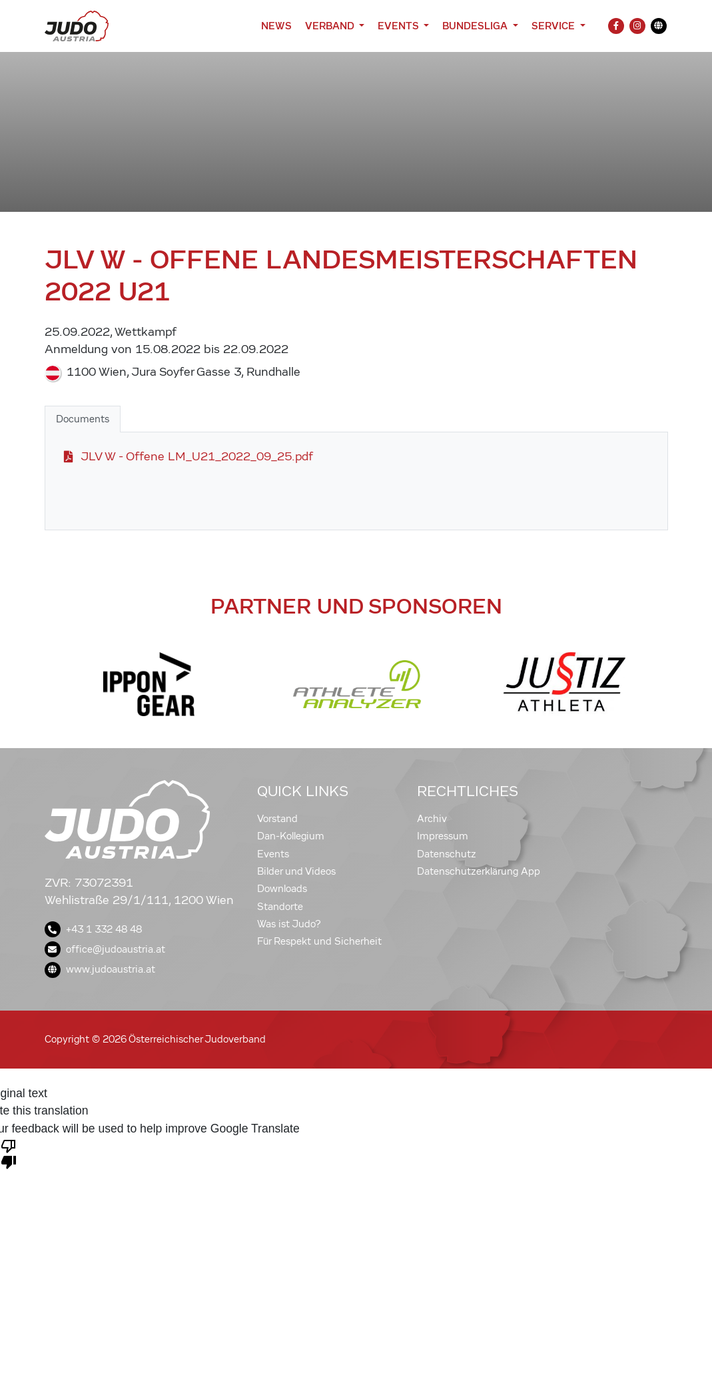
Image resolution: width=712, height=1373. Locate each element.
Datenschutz (446, 854)
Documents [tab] (82, 419)
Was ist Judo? (289, 924)
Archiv (432, 819)
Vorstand (277, 819)
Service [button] (554, 25)
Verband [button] (330, 25)
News (276, 25)
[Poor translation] (9, 1153)
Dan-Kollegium (290, 836)
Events (273, 854)
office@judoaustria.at (105, 949)
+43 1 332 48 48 (93, 929)
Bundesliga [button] (476, 25)
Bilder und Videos (296, 871)
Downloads (282, 889)
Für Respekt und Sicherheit (319, 941)
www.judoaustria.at (100, 969)
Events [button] (399, 25)
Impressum (442, 836)
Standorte (280, 907)
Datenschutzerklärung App (478, 871)
